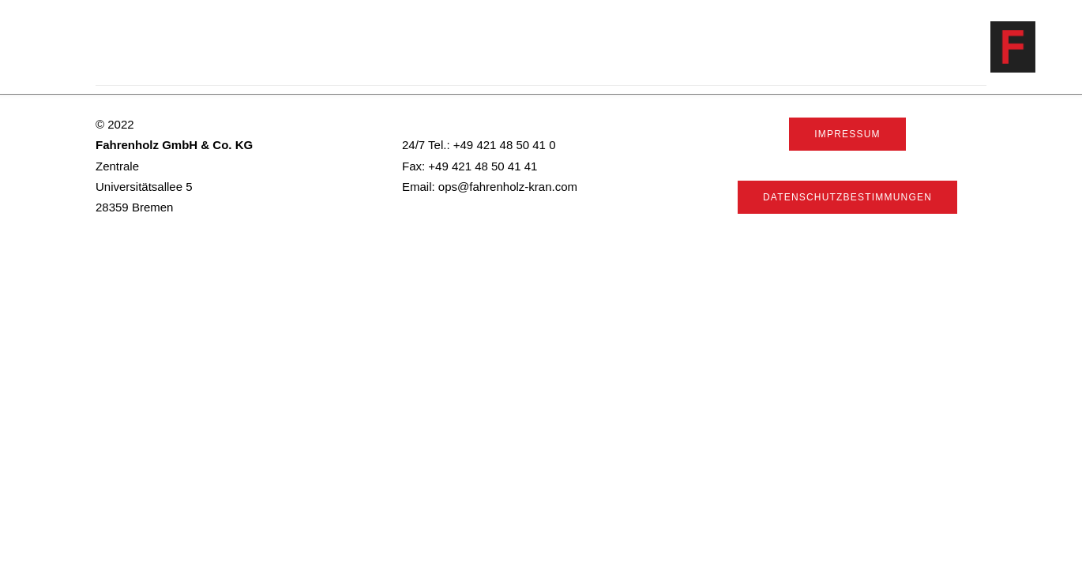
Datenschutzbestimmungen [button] (847, 197)
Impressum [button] (847, 134)
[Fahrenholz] (1035, 47)
